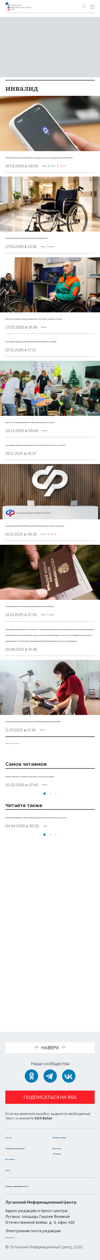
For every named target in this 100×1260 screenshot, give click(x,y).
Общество (36, 184)
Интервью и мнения (66, 1128)
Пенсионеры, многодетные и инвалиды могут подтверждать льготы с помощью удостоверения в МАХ (49, 162)
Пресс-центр (67, 1142)
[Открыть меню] (92, 6)
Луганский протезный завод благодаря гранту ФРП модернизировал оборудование (49, 855)
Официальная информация (20, 1145)
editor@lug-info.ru (23, 1237)
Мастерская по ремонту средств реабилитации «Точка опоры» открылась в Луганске (43, 347)
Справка (13, 184)
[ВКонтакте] (68, 1065)
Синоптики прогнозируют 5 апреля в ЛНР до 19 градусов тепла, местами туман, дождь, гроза (47, 974)
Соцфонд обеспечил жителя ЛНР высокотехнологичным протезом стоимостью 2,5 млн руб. (43, 595)
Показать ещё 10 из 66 (28, 882)
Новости (14, 1125)
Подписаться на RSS (50, 1086)
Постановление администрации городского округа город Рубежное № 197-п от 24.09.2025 (49, 502)
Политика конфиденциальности (41, 1185)
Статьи (13, 1169)
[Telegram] (50, 1065)
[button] (44, 946)
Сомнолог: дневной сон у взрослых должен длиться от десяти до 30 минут (45, 922)
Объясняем (65, 1152)
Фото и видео (20, 1158)
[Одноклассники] (31, 1065)
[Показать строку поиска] (84, 6)
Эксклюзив (60, 184)
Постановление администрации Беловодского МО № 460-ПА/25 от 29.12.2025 (45, 382)
